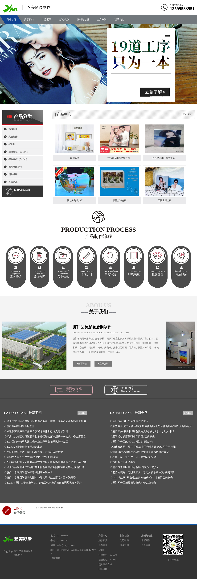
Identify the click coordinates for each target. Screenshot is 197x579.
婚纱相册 (12, 129)
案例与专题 (83, 19)
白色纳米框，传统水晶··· (164, 158)
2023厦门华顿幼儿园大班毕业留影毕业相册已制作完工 (37, 441)
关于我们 (29, 19)
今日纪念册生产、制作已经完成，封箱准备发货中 (35, 452)
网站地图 (56, 558)
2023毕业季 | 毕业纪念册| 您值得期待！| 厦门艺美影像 (142, 477)
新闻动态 (64, 19)
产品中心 (102, 535)
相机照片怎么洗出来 (123, 462)
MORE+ (188, 114)
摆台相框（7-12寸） (18, 159)
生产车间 (102, 19)
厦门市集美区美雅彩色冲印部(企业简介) (135, 467)
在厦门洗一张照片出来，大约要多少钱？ (135, 457)
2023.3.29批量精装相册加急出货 (24, 446)
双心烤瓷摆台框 (74, 200)
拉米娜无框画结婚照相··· (119, 158)
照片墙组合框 (15, 167)
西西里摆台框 (164, 200)
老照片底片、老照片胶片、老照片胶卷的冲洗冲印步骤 (143, 472)
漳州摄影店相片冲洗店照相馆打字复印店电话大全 (140, 452)
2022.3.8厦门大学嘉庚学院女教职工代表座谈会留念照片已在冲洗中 (44, 482)
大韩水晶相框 (57, 507)
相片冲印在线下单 (43, 507)
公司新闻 (124, 540)
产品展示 (46, 19)
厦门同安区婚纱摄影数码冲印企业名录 (134, 482)
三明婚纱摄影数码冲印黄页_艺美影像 (133, 436)
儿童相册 (12, 137)
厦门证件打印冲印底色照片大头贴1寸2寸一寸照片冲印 (143, 431)
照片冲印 (12, 174)
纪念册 (11, 144)
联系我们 (119, 19)
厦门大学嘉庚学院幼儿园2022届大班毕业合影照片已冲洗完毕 (41, 477)
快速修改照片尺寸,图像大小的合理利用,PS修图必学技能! (144, 446)
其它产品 (12, 182)
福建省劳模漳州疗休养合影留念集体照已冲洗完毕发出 (37, 431)
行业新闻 (124, 545)
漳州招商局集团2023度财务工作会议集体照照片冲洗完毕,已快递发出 (45, 467)
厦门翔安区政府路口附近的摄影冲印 (132, 441)
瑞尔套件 (74, 158)
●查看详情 (82, 363)
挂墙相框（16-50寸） (18, 152)
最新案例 (145, 540)
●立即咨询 (103, 363)
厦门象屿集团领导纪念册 (21, 426)
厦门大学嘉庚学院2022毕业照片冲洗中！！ (31, 472)
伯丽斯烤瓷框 (119, 200)
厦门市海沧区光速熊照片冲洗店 (130, 421)
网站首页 (11, 19)
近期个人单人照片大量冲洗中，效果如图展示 (32, 457)
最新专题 (145, 545)
